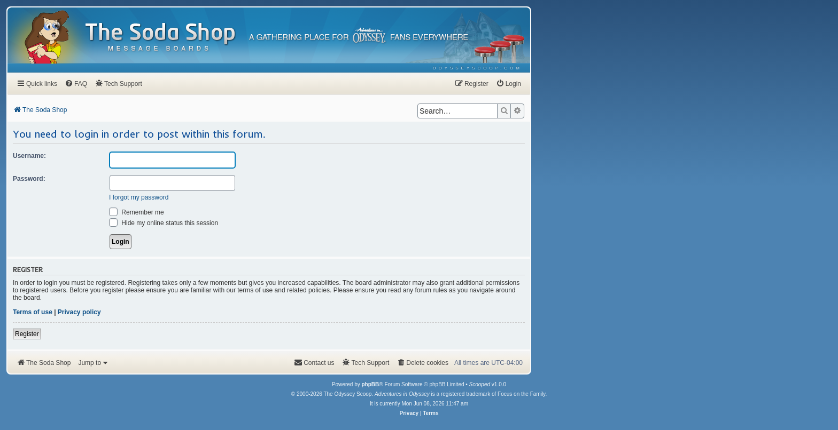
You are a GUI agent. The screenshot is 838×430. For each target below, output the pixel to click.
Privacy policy (79, 312)
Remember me (136, 212)
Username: (29, 156)
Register (27, 334)
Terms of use (32, 312)
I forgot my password (138, 197)
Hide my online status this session (163, 223)
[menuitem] (477, 68)
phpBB (370, 384)
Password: (29, 178)
